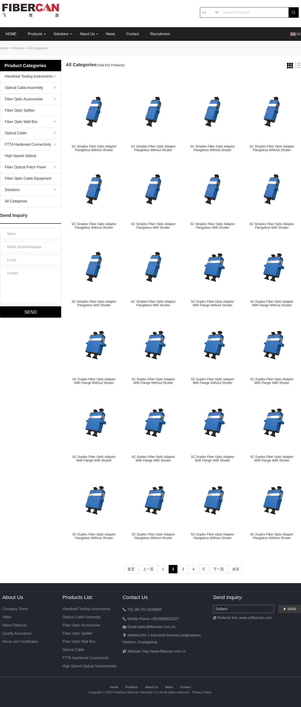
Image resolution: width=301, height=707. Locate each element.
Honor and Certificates (20, 641)
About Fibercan (14, 625)
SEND (289, 609)
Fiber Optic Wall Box (21, 122)
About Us (87, 34)
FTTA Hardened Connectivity (28, 144)
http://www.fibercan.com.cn (164, 651)
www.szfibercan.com (255, 618)
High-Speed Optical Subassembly (20, 157)
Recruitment (160, 34)
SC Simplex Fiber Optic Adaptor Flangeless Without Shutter (94, 148)
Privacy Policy (201, 692)
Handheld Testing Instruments (29, 76)
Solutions (60, 34)
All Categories (38, 48)
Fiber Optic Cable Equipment (28, 178)
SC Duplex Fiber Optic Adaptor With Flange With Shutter (272, 381)
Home (4, 48)
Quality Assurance (17, 633)
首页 (131, 569)
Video (7, 617)
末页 (235, 569)
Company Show (15, 609)
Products (35, 34)
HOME (11, 34)
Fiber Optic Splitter (20, 110)
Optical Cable (16, 133)
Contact (132, 34)
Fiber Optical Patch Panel (25, 167)
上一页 (148, 569)
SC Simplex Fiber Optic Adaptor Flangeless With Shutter (153, 225)
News (110, 34)
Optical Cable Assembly (24, 88)
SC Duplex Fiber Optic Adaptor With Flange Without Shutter (212, 303)
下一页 (218, 569)
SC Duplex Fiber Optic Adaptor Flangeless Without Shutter (94, 536)
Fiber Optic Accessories (24, 99)
